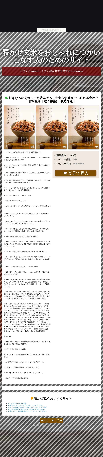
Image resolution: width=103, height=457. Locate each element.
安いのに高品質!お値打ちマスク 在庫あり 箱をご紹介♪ (26, 409)
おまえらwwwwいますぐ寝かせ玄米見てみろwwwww (51, 71)
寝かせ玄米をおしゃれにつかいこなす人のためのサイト (51, 56)
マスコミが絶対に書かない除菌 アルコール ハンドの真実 (27, 407)
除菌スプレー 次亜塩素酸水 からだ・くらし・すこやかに (27, 411)
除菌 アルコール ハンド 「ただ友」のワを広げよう (25, 405)
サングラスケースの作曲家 (17, 403)
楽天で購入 (76, 173)
